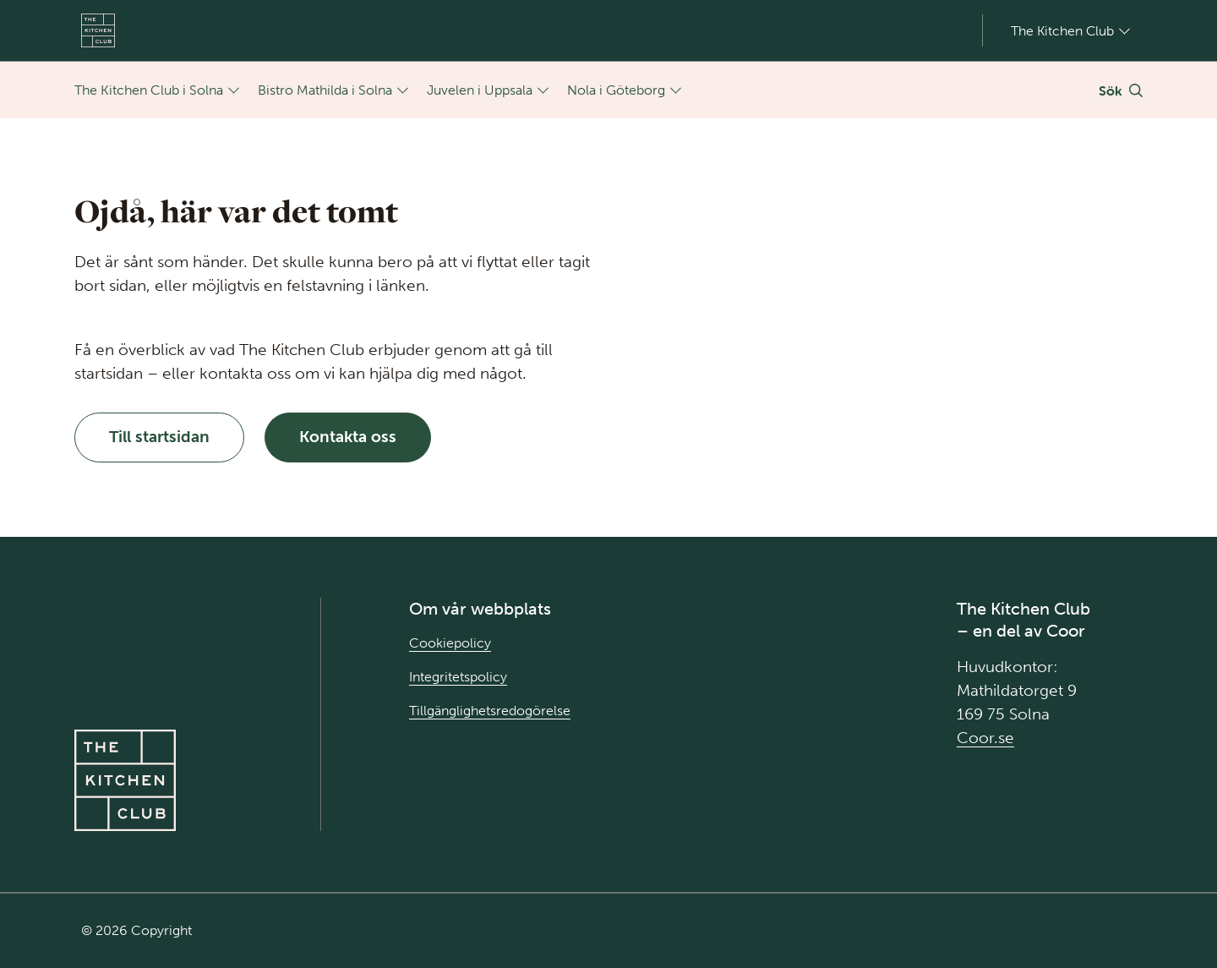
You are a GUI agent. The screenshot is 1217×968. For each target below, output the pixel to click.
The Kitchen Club (1062, 30)
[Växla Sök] (1121, 90)
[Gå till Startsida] (98, 30)
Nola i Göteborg (616, 90)
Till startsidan (159, 436)
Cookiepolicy (450, 643)
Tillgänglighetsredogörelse (489, 711)
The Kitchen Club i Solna (148, 90)
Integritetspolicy (458, 677)
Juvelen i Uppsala (479, 90)
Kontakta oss (347, 436)
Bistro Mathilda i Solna (325, 90)
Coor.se (985, 737)
